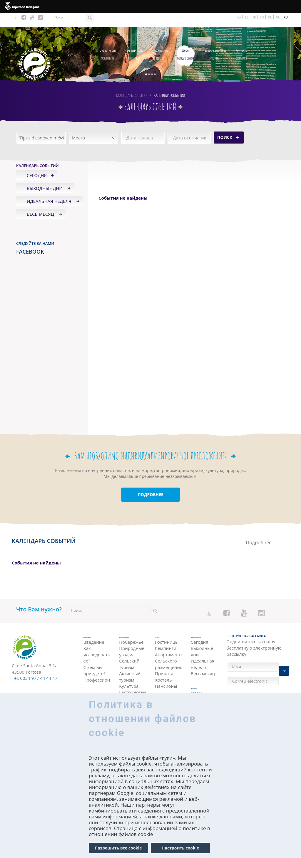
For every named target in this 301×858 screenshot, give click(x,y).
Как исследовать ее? (96, 640)
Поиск (224, 123)
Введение (93, 627)
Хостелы (164, 665)
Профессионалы (97, 665)
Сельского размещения (168, 649)
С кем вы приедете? (94, 656)
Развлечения (215, 38)
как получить (241, 38)
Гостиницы (167, 627)
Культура (128, 674)
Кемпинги (165, 634)
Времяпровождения (134, 38)
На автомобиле (96, 687)
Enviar (284, 667)
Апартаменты (168, 640)
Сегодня (37, 161)
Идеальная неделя (49, 187)
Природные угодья (131, 640)
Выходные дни (45, 174)
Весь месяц (41, 200)
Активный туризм (130, 665)
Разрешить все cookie (118, 848)
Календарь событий (185, 38)
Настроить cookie (180, 848)
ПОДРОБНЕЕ (150, 480)
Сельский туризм (129, 653)
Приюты (164, 659)
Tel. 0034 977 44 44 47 (34, 664)
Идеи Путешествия (204, 684)
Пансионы (166, 671)
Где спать (160, 38)
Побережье (131, 630)
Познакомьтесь (108, 38)
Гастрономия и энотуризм (132, 684)
